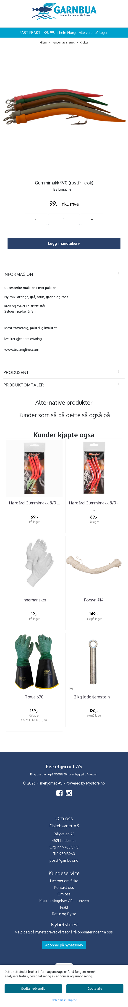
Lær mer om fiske (64, 881)
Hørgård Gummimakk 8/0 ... (34, 502)
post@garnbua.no (64, 860)
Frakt (64, 907)
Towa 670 (34, 696)
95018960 (67, 853)
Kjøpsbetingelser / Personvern (64, 900)
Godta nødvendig (33, 988)
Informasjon (18, 274)
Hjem (43, 42)
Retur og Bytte (64, 914)
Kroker (82, 43)
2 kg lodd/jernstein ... (93, 696)
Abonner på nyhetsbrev (64, 945)
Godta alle (95, 988)
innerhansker (34, 599)
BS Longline (62, 189)
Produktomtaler (23, 384)
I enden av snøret (62, 43)
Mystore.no (95, 783)
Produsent (16, 372)
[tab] (64, 274)
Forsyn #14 (94, 599)
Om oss (64, 894)
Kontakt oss (64, 887)
